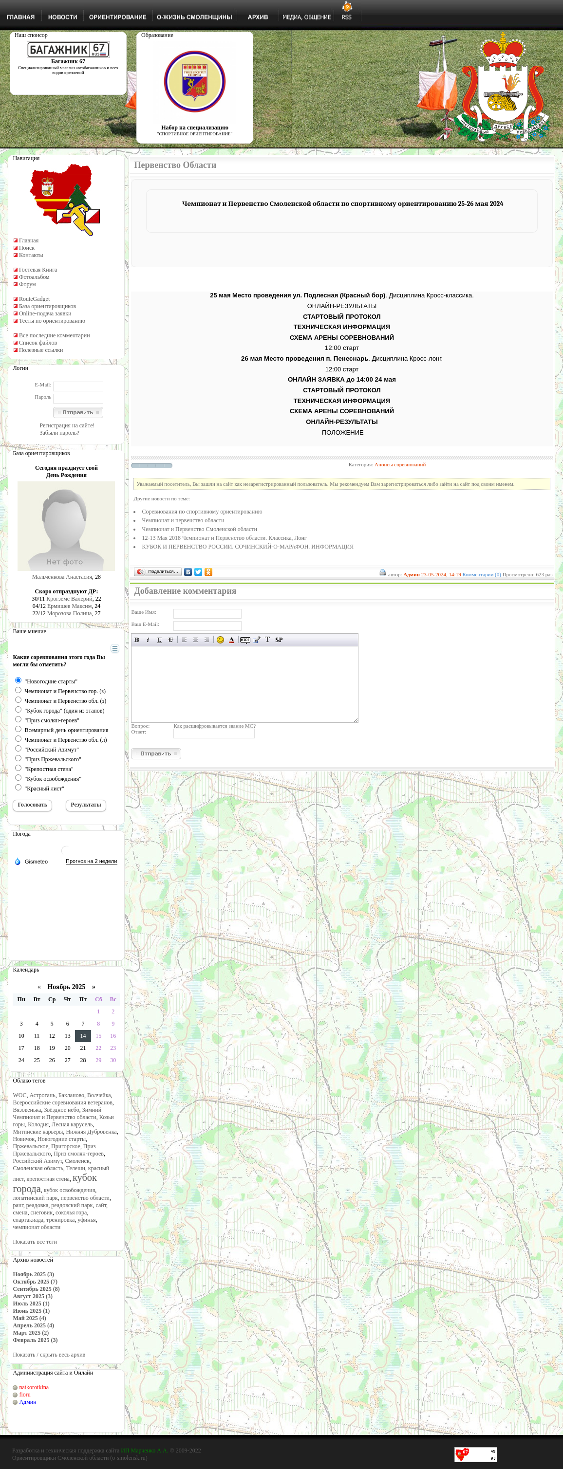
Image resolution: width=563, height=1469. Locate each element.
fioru (24, 1394)
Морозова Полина (69, 613)
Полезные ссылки (41, 350)
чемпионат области (36, 1227)
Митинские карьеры (38, 1131)
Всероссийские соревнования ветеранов (62, 1102)
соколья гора (71, 1212)
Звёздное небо (61, 1109)
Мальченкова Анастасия (62, 576)
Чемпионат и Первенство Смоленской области (199, 529)
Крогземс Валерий (69, 598)
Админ (27, 1401)
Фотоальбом (34, 277)
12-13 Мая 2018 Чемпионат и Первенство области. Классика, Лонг (224, 537)
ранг (18, 1205)
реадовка (37, 1205)
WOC (19, 1095)
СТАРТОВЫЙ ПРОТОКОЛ (341, 316)
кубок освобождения (69, 1190)
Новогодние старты (62, 1139)
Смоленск (77, 1160)
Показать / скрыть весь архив (49, 1354)
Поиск (27, 247)
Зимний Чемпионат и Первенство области (57, 1113)
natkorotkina (34, 1387)
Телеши (75, 1168)
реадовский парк (72, 1205)
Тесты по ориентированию (52, 320)
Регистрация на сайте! (66, 425)
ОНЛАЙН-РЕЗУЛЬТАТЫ (342, 306)
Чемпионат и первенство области (183, 520)
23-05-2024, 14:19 (441, 574)
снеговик (41, 1212)
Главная (28, 240)
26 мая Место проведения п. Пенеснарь (304, 358)
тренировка (60, 1219)
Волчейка (99, 1095)
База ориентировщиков (47, 306)
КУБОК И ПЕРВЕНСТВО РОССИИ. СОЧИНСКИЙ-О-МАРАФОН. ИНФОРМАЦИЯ (248, 546)
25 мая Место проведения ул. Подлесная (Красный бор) (297, 295)
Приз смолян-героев (79, 1153)
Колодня (38, 1124)
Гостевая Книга (38, 269)
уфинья (86, 1219)
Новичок (24, 1139)
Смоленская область (38, 1168)
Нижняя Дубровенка (91, 1131)
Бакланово (71, 1095)
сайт (100, 1205)
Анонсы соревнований (400, 464)
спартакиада (28, 1219)
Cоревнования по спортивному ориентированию (202, 511)
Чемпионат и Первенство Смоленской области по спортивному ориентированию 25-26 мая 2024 (343, 203)
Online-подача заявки (45, 313)
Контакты (31, 255)
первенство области (85, 1197)
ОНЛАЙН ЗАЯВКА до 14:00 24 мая (342, 379)
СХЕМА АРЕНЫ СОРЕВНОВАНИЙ (342, 337)
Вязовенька (27, 1109)
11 (36, 1035)
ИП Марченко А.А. (144, 1450)
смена (20, 1212)
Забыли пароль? (59, 432)
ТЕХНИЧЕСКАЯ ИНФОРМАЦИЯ (342, 327)
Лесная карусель (72, 1124)
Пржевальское (30, 1146)
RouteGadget (34, 298)
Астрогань (42, 1095)
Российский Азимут (37, 1160)
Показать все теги (34, 1241)
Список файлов (38, 342)
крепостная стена (48, 1178)
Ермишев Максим (69, 606)
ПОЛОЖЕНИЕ (343, 432)
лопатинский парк (35, 1197)
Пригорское (65, 1146)
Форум (27, 284)
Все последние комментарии (54, 335)
